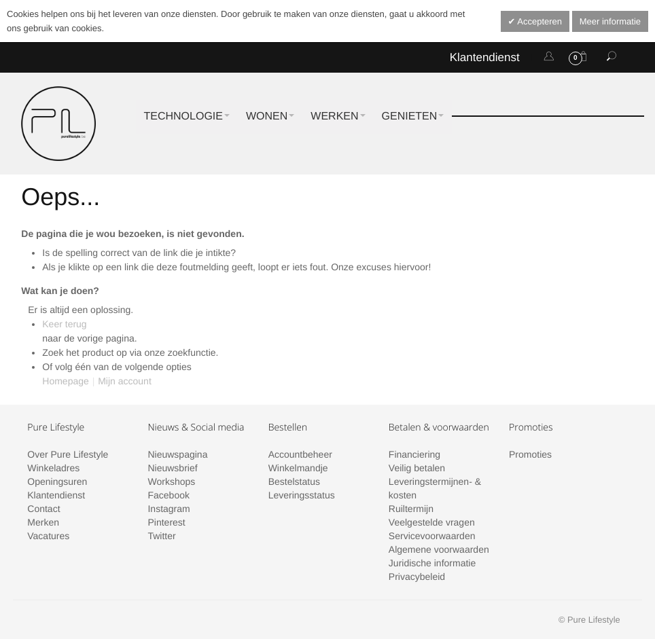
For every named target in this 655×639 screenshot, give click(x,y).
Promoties (530, 454)
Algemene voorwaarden (439, 549)
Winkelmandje (298, 467)
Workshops (171, 481)
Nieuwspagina (177, 454)
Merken (43, 522)
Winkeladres (53, 467)
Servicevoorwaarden (432, 535)
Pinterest (166, 522)
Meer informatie (610, 21)
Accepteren (538, 21)
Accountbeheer (300, 454)
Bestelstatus (294, 481)
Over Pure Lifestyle (67, 454)
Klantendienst (485, 57)
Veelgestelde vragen (432, 522)
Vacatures (48, 535)
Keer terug (64, 323)
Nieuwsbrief (172, 467)
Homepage (65, 381)
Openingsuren (57, 481)
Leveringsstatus (301, 495)
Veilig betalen (417, 467)
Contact (43, 508)
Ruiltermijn (411, 508)
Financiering (414, 454)
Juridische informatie (432, 563)
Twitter (161, 535)
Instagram (168, 508)
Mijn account (125, 381)
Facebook (168, 495)
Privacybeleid (417, 576)
